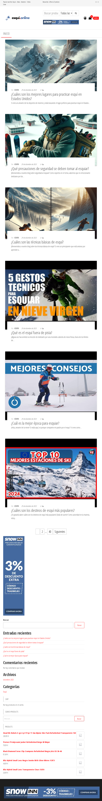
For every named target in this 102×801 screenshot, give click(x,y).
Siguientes (60, 531)
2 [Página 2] (42, 531)
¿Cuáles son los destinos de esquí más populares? (43, 510)
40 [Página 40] (50, 531)
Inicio (6, 33)
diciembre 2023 (8, 679)
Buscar (6, 620)
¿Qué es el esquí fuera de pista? (31, 332)
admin (16, 90)
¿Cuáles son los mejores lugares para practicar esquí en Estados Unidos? (46, 96)
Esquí (5, 691)
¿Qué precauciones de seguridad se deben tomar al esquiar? (50, 168)
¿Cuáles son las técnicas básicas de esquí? (37, 242)
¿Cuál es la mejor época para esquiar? (35, 423)
